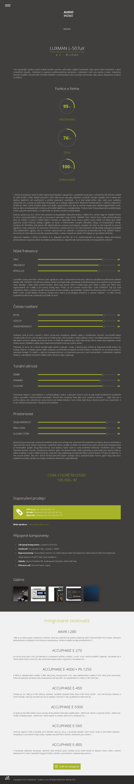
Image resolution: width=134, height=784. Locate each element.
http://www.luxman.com (39, 524)
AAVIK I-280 (67, 631)
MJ (60, 55)
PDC (74, 779)
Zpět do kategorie (69, 766)
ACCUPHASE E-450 (67, 688)
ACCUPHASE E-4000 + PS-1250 (67, 669)
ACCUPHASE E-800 (67, 744)
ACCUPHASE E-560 (67, 725)
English (67, 29)
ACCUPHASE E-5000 (67, 706)
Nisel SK (30, 515)
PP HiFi (29, 512)
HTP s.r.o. (31, 509)
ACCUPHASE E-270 (67, 650)
